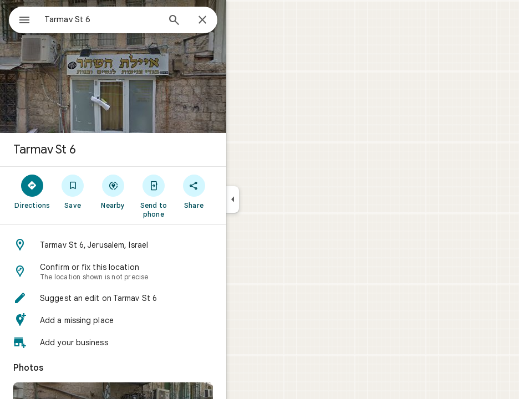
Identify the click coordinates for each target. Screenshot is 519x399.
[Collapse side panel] (232, 199)
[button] (113, 245)
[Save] (73, 191)
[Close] (202, 20)
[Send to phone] (153, 195)
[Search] (174, 21)
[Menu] (24, 21)
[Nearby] (113, 191)
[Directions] (32, 191)
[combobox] (101, 19)
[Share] (194, 191)
